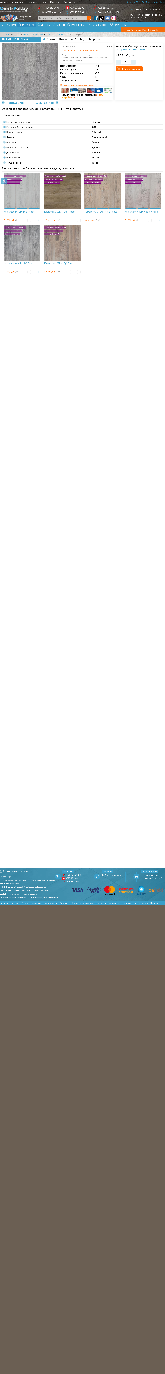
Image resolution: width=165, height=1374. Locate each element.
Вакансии (55, 2)
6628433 (73, 871)
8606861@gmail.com (52, 12)
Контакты (68, 2)
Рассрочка (35, 899)
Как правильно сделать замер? (131, 45)
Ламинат (29, 30)
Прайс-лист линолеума (108, 899)
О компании (18, 2)
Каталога (145, 17)
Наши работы (50, 899)
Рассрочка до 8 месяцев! (25, 18)
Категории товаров (17, 35)
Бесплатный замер (150, 871)
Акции (25, 899)
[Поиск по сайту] (89, 18)
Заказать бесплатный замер (147, 25)
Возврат (154, 899)
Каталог (17, 30)
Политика (127, 899)
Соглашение (141, 899)
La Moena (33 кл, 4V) (61, 30)
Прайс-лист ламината (83, 899)
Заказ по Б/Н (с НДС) (108, 12)
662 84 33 (50, 8)
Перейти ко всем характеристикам (79, 81)
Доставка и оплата (37, 2)
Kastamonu (42, 30)
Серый (108, 43)
